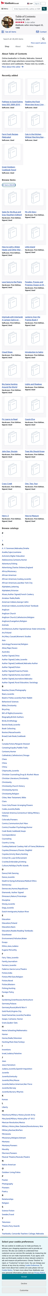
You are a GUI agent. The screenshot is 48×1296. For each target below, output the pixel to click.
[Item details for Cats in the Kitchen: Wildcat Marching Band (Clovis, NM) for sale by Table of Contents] (35, 125)
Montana (5, 1141)
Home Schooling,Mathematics (14, 1030)
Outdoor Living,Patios (11, 1172)
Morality (5, 1149)
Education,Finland (9, 923)
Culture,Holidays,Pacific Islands (15, 865)
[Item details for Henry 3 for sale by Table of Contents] (12, 505)
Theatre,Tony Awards (11, 1226)
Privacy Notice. (39, 1273)
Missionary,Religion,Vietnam (14, 1138)
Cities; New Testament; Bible (14, 797)
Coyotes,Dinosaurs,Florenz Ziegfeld (17, 850)
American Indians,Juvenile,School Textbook (20, 606)
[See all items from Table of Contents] (8, 31)
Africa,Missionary (9, 571)
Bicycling (6, 709)
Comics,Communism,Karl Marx (15, 823)
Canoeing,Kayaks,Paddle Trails (15, 747)
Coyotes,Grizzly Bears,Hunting (15, 854)
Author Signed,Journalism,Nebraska (17, 678)
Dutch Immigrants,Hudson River (15, 911)
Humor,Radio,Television (12, 1038)
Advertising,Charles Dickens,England (17, 567)
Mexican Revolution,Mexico (13, 1122)
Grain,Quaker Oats (10, 1023)
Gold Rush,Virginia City (11, 1011)
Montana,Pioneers (9, 1145)
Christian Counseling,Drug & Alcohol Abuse (20, 774)
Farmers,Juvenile (9, 965)
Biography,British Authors (13, 717)
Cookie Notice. (7, 1270)
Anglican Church (9, 613)
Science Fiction (8, 1210)
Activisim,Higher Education (13, 556)
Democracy (6, 884)
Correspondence (9, 835)
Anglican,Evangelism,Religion (14, 621)
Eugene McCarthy (9, 950)
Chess (4, 759)
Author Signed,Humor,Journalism (16, 675)
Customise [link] (24, 1290)
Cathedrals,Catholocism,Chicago (15, 755)
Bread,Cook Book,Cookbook (14, 736)
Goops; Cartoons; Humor (12, 1019)
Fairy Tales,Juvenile (10, 957)
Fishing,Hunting (8, 988)
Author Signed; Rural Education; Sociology (20, 682)
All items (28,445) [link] (9, 185)
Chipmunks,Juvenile (10, 770)
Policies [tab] (30, 47)
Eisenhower (7, 934)
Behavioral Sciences (10, 701)
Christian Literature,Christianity (15, 778)
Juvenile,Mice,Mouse (10, 1080)
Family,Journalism (9, 961)
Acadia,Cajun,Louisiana (11, 552)
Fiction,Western (8, 984)
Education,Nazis (8, 927)
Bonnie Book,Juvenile (11, 724)
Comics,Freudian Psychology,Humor (17, 827)
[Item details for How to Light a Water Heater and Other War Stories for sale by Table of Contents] (12, 237)
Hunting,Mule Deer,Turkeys (13, 1042)
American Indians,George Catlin (15, 602)
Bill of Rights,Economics (12, 713)
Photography (7, 1184)
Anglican (5, 609)
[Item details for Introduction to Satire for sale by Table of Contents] (35, 341)
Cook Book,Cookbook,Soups (14, 831)
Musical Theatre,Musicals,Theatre (16, 1157)
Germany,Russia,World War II (14, 1007)
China (4, 763)
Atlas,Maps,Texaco (9, 648)
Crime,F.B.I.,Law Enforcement (14, 858)
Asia (3, 640)
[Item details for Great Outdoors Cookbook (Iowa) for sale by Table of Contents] (12, 157)
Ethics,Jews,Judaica (10, 946)
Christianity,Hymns (10, 790)
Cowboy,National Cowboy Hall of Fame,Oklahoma (23, 846)
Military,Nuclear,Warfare (12, 1130)
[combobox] (27, 9)
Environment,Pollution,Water (14, 938)
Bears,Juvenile (8, 694)
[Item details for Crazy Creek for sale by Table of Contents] (12, 473)
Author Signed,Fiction (11, 667)
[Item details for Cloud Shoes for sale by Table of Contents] (12, 341)
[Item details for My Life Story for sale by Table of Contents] (35, 201)
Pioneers (5, 1187)
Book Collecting (8, 728)
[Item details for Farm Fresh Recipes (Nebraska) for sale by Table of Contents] (12, 125)
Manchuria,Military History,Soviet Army (18, 1115)
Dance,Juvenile (8, 877)
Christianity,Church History (13, 786)
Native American (9, 1164)
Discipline (6, 900)
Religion (5, 1203)
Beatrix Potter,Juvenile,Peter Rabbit (17, 698)
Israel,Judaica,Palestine (12, 1053)
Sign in (37, 3)
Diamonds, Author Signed (13, 892)
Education (6, 919)
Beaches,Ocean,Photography (14, 690)
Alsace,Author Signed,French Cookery (18, 594)
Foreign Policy (8, 992)
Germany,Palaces (9, 1003)
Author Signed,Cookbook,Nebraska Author (20, 663)
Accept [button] (24, 1277)
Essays (4, 942)
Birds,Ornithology (9, 721)
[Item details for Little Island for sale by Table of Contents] (35, 236)
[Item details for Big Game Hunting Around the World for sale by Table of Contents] (12, 375)
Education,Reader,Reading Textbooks (17, 930)
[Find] (44, 9)
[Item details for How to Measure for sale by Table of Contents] (35, 505)
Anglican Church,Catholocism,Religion (18, 617)
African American (9, 575)
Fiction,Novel (7, 980)
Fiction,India (7, 973)
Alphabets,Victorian (10, 590)
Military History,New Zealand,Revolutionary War (22, 1126)
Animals (5, 625)
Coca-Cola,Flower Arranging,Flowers (17, 805)
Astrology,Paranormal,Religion (15, 644)
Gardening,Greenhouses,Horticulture (17, 1000)
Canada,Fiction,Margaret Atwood (16, 744)
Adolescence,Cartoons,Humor (14, 560)
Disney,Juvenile (8, 904)
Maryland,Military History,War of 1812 (18, 1118)
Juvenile (5, 1072)
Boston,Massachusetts (11, 732)
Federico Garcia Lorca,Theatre (14, 969)
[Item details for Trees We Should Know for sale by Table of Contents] (35, 440)
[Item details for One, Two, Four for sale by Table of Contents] (35, 473)
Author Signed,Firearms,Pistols (15, 671)
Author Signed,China (10, 655)
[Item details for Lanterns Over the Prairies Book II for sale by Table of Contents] (35, 307)
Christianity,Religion (10, 793)
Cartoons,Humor (9, 751)
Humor (5, 1034)
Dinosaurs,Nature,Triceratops (14, 896)
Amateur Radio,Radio (11, 598)
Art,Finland (6, 632)
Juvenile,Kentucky (9, 1076)
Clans (4, 801)
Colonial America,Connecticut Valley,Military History (21, 814)
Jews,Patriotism (8, 1065)
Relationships (7, 1199)
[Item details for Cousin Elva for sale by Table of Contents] (35, 408)
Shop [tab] (7, 47)
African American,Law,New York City (17, 583)
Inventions (6, 1049)
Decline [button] (24, 1283)
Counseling (6, 838)
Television (6, 1222)
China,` (5, 767)
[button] (43, 39)
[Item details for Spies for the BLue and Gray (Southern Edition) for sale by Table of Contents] (12, 202)
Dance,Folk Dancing (10, 873)
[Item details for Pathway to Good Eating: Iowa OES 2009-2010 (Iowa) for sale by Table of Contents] (12, 92)
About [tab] (18, 47)
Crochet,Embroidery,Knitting (14, 861)
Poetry (5, 1191)
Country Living (8, 842)
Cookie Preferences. (32, 1265)
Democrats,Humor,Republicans (15, 888)
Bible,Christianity (9, 705)
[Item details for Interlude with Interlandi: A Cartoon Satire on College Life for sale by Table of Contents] (12, 307)
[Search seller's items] (19, 39)
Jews (4, 1061)
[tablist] (19, 46)
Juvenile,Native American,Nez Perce (17, 1084)
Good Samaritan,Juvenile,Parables (16, 1015)
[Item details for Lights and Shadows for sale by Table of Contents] (35, 373)
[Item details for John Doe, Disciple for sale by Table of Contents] (12, 440)
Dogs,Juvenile (8, 907)
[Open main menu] (5, 9)
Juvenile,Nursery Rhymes (12, 1092)
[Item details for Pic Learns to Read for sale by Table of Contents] (12, 408)
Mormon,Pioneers (9, 1153)
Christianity (7, 782)
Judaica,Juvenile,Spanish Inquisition (17, 1069)
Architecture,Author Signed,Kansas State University (23, 629)
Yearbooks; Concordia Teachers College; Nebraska (23, 1233)
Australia (6, 652)
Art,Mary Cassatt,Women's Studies (16, 636)
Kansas (5, 1099)
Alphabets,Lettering (10, 586)
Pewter (5, 1180)
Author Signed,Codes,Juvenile (14, 659)
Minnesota (6, 1134)
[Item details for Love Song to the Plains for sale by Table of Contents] (12, 271)
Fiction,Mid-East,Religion (12, 977)
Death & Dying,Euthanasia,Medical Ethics (19, 881)
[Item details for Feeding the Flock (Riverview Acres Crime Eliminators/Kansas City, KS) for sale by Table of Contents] (35, 92)
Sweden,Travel (8, 1214)
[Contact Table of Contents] (41, 31)
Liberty (5, 1107)
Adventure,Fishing (9, 563)
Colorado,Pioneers (10, 819)
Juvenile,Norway (9, 1088)
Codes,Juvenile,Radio (11, 809)
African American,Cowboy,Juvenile (16, 579)
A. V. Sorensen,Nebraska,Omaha (15, 548)
